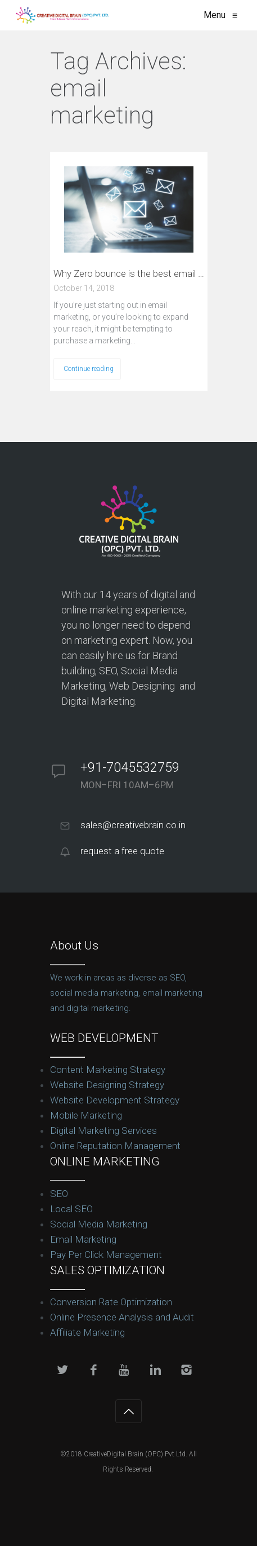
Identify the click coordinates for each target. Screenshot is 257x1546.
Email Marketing (83, 1239)
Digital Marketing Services (103, 1130)
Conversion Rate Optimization (111, 1302)
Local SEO (71, 1208)
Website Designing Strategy (107, 1084)
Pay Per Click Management (106, 1254)
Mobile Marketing (86, 1115)
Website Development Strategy (114, 1100)
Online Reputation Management (115, 1145)
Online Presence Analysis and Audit (122, 1317)
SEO (59, 1193)
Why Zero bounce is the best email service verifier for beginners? (128, 273)
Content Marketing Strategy (107, 1069)
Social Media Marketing (98, 1224)
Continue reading (89, 369)
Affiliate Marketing (87, 1332)
